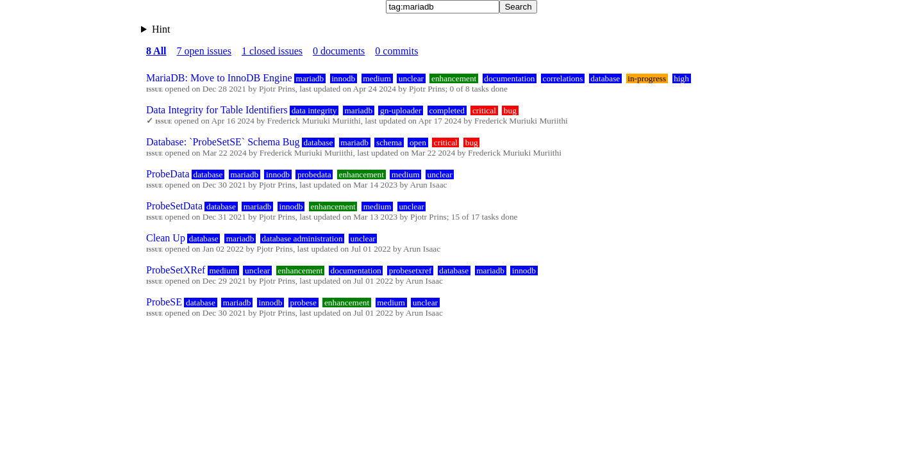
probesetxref (410, 270)
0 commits (396, 50)
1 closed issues (272, 50)
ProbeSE (164, 301)
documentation (509, 78)
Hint (161, 29)
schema (389, 142)
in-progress (647, 78)
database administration (302, 238)
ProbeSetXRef (175, 269)
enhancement (453, 78)
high (681, 78)
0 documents (339, 50)
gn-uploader (400, 110)
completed (447, 110)
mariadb (310, 78)
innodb (343, 78)
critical (484, 110)
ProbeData (168, 173)
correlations (562, 78)
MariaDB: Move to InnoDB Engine (219, 77)
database (605, 78)
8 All (156, 50)
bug (510, 110)
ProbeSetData (174, 205)
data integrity (314, 110)
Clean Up (165, 237)
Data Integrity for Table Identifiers (217, 109)
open (418, 142)
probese (303, 302)
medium (377, 78)
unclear (411, 78)
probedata (314, 174)
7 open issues (204, 50)
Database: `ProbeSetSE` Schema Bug (223, 141)
